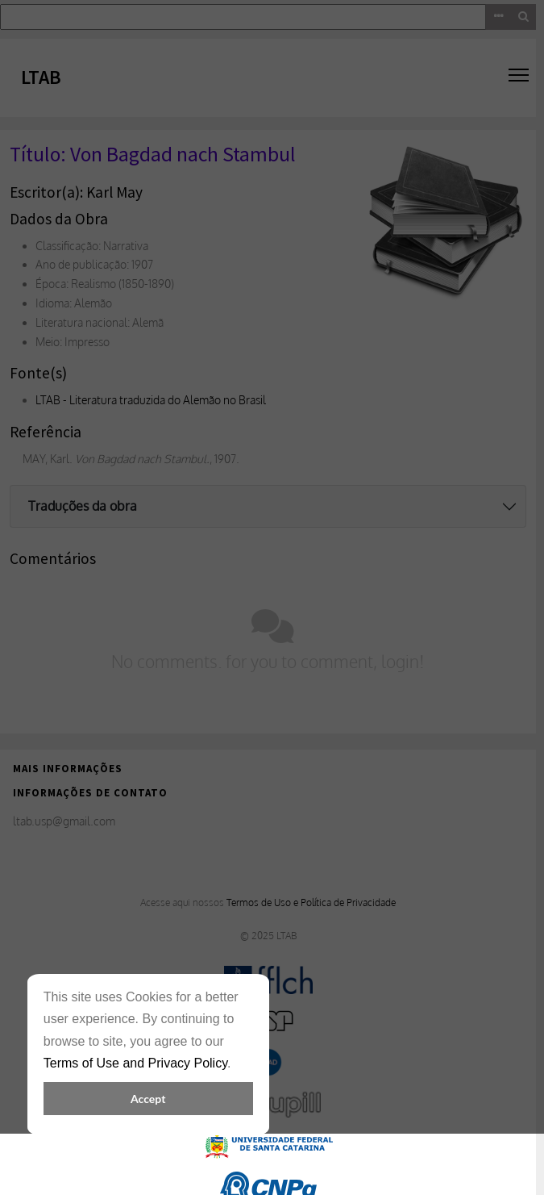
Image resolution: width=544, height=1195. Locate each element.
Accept (148, 1098)
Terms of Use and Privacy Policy (135, 1063)
